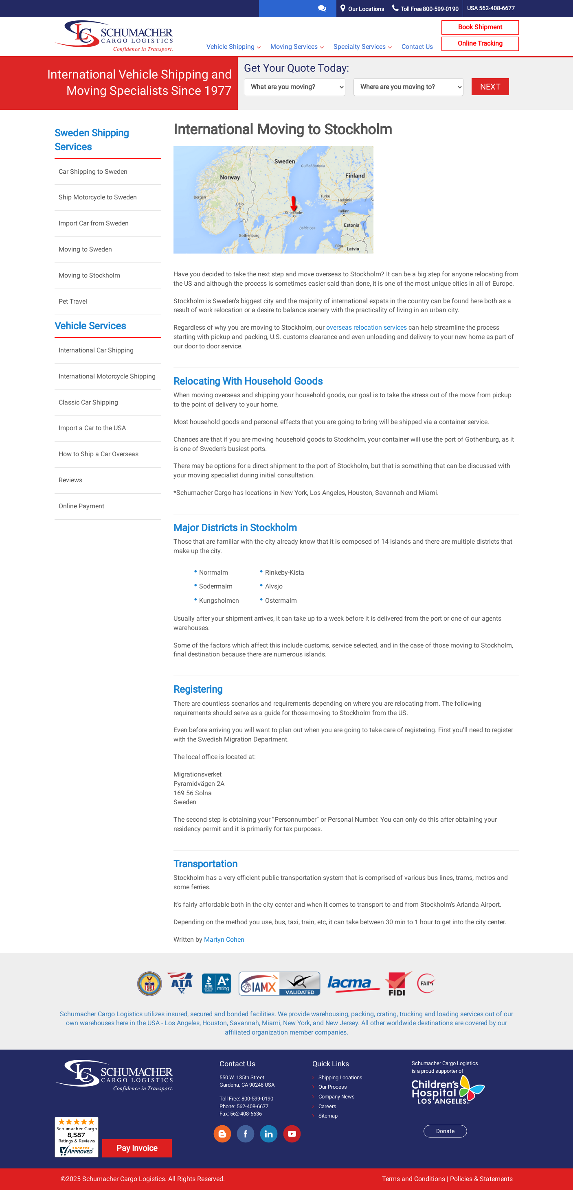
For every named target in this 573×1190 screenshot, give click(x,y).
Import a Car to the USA (92, 428)
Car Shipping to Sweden (93, 171)
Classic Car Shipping (88, 402)
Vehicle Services (90, 326)
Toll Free (425, 9)
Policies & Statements (481, 1179)
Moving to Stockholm (89, 275)
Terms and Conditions (413, 1179)
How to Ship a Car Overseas (98, 454)
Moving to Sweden (85, 249)
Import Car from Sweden (94, 223)
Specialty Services (360, 46)
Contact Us (417, 46)
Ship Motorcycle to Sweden (98, 197)
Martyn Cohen (224, 939)
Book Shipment (480, 27)
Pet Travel (73, 301)
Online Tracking (480, 43)
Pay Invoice (137, 1148)
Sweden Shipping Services (92, 140)
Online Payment (81, 506)
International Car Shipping (96, 350)
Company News (333, 1097)
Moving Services (294, 46)
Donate (445, 1131)
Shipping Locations (337, 1077)
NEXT (490, 87)
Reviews (70, 480)
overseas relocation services (366, 327)
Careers (324, 1106)
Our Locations (366, 9)
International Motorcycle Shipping (107, 376)
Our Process (329, 1087)
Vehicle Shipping (230, 46)
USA (491, 8)
